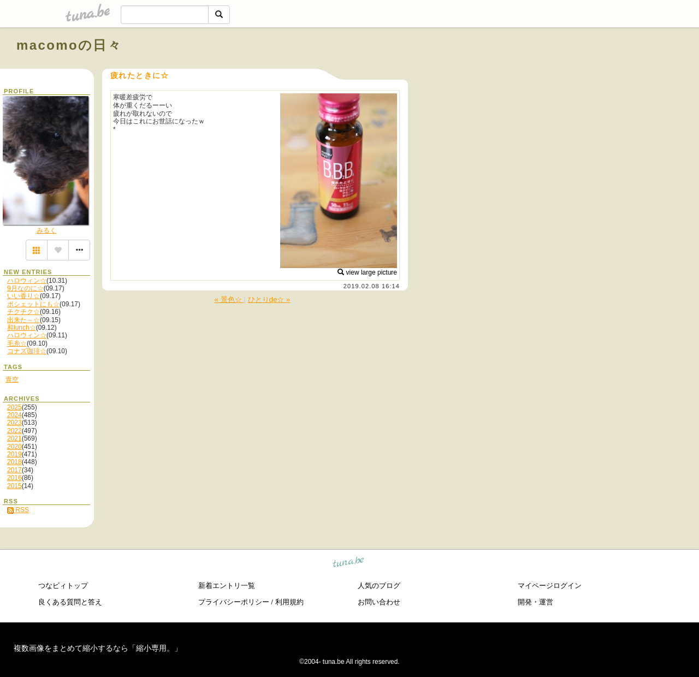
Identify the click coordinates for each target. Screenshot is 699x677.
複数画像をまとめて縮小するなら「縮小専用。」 (98, 648)
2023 (14, 422)
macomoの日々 (69, 45)
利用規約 (289, 602)
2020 (14, 446)
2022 (14, 431)
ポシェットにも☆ (33, 304)
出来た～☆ (23, 320)
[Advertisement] (558, 70)
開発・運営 (535, 602)
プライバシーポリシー (233, 602)
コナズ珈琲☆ (26, 351)
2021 (14, 438)
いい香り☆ (23, 296)
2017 (14, 470)
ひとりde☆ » (269, 299)
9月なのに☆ (25, 288)
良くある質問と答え (70, 602)
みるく (46, 230)
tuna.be (348, 564)
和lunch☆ (21, 327)
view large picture (367, 272)
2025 (14, 407)
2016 (14, 478)
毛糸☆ (17, 343)
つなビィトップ (63, 585)
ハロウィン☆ (26, 280)
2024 (14, 415)
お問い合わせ (379, 602)
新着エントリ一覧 (226, 585)
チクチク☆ (23, 312)
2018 (14, 462)
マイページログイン (550, 585)
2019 (14, 454)
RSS (18, 510)
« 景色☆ (229, 299)
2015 (14, 486)
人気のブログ (379, 585)
